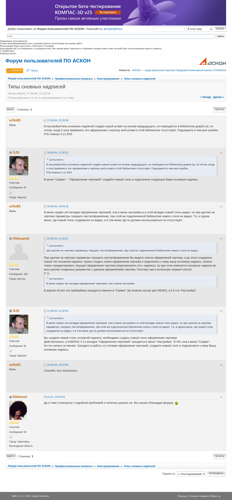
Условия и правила (199, 496)
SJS (16, 152)
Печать (219, 109)
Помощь (182, 496)
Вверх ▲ (215, 496)
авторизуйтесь (112, 28)
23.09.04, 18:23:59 (57, 364)
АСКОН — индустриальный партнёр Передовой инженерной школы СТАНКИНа (179, 70)
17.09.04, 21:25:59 (57, 120)
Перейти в (168, 473)
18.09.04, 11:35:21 (57, 152)
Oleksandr (21, 238)
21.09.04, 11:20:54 (57, 310)
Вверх (11, 456)
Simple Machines (40, 496)
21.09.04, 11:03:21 (57, 238)
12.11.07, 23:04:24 (54, 396)
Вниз (10, 109)
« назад (205, 97)
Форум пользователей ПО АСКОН (48, 60)
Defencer (20, 397)
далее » (218, 97)
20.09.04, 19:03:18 (57, 206)
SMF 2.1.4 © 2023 (21, 496)
